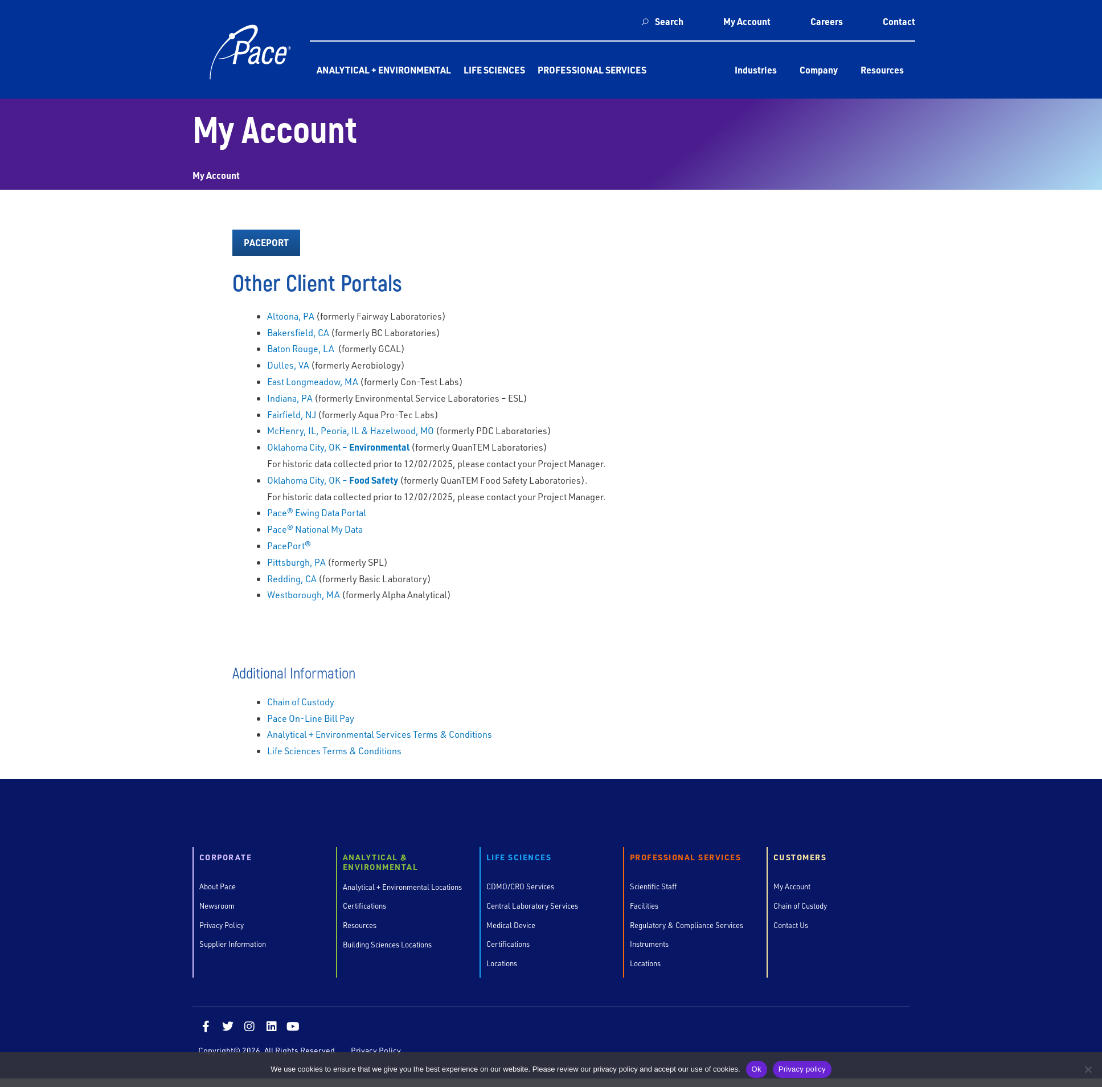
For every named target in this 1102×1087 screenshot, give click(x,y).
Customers (800, 858)
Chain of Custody (300, 702)
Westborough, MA (303, 594)
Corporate (225, 858)
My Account (747, 21)
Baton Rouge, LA (301, 348)
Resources (882, 70)
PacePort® (289, 545)
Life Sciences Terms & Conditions (334, 751)
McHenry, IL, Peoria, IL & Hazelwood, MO (350, 430)
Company (819, 70)
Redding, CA (292, 579)
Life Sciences (494, 70)
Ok (756, 1069)
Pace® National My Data (315, 529)
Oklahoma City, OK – (338, 447)
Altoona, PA (290, 316)
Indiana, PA (290, 398)
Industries (756, 70)
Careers (826, 21)
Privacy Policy (376, 1051)
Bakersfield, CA (298, 332)
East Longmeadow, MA (312, 381)
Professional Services (592, 70)
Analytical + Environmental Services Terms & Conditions (379, 734)
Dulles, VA (288, 365)
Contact (899, 21)
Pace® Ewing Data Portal (316, 512)
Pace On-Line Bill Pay (310, 718)
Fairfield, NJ (291, 414)
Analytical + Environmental (384, 70)
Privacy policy (802, 1069)
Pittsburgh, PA (296, 562)
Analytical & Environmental (381, 862)
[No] (1087, 1069)
